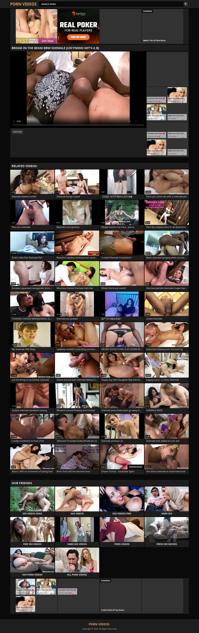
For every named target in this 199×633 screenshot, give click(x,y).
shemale (17, 131)
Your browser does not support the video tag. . (78, 89)
